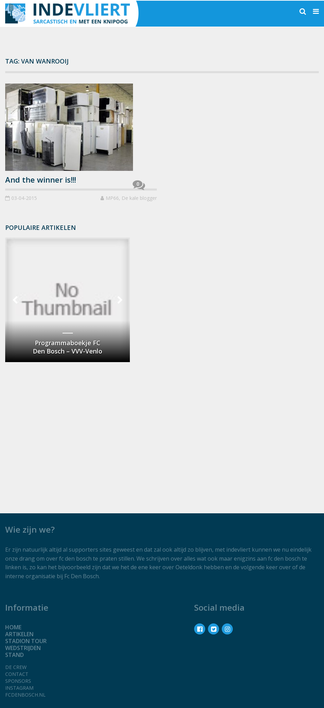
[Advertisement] (67, 416)
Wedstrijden (23, 648)
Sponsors (18, 681)
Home (13, 627)
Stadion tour (26, 641)
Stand (14, 655)
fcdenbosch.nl (25, 694)
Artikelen (19, 634)
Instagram (19, 688)
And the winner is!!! (40, 179)
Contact (16, 674)
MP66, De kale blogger (131, 198)
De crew (16, 667)
